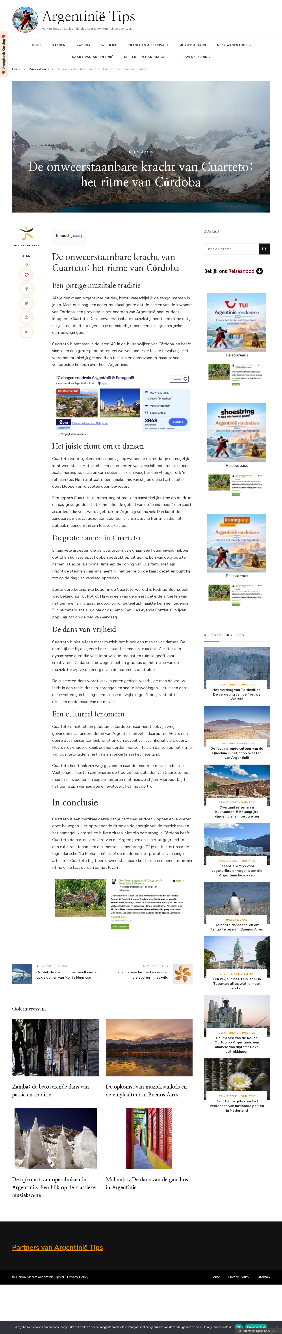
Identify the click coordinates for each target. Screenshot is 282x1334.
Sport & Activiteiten (237, 974)
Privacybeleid (256, 1327)
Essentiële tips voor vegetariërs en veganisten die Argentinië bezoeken (237, 871)
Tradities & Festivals (148, 45)
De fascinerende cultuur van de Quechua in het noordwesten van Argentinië (236, 753)
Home (36, 45)
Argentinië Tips (88, 17)
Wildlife (109, 45)
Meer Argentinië (232, 45)
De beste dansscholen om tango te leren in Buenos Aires (237, 927)
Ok (239, 1327)
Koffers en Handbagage (146, 57)
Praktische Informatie (237, 802)
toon (76, 236)
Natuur (83, 45)
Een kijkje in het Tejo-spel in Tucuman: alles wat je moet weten (237, 984)
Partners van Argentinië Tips (57, 1247)
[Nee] (276, 1327)
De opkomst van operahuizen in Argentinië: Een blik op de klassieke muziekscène (54, 1187)
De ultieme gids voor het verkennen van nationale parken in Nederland (237, 1106)
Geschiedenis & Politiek (237, 684)
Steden (59, 45)
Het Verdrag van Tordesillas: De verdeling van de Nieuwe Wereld (237, 694)
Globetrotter (27, 236)
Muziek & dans (193, 45)
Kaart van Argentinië (92, 57)
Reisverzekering (195, 57)
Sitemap (263, 1277)
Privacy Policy (77, 1277)
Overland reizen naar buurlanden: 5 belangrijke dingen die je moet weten (237, 812)
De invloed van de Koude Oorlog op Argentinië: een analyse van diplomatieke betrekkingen (237, 1045)
